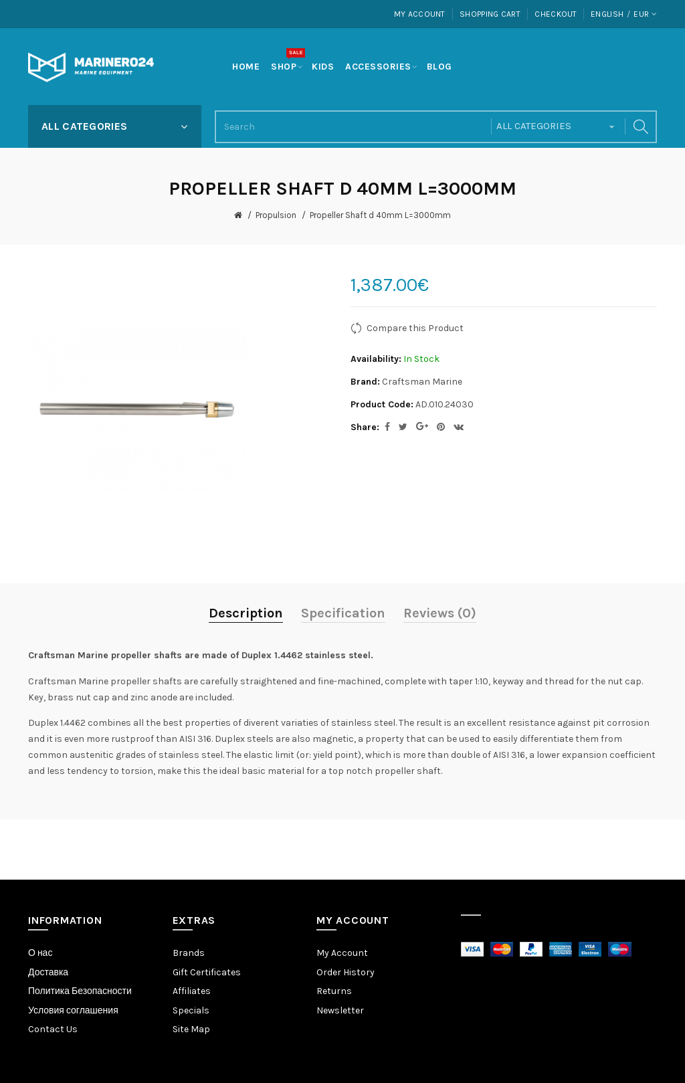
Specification (343, 613)
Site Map (191, 1029)
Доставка (48, 972)
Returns (334, 991)
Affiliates (192, 991)
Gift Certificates (207, 972)
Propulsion (276, 215)
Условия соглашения (73, 1010)
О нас (40, 953)
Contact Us (53, 1029)
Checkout (555, 14)
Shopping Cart (490, 14)
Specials (191, 1010)
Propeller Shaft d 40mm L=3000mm (380, 215)
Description (246, 613)
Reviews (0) (439, 613)
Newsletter (340, 1010)
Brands (189, 953)
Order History (345, 972)
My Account (420, 14)
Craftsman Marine (422, 381)
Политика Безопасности (80, 991)
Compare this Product (415, 328)
